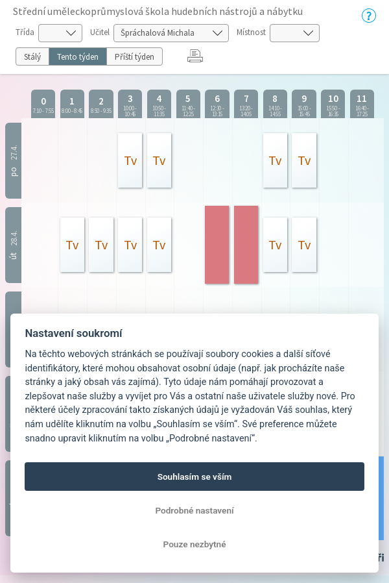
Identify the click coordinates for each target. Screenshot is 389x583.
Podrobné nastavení (194, 510)
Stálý (32, 56)
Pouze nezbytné (194, 544)
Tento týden (78, 56)
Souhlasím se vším (195, 476)
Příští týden (134, 56)
